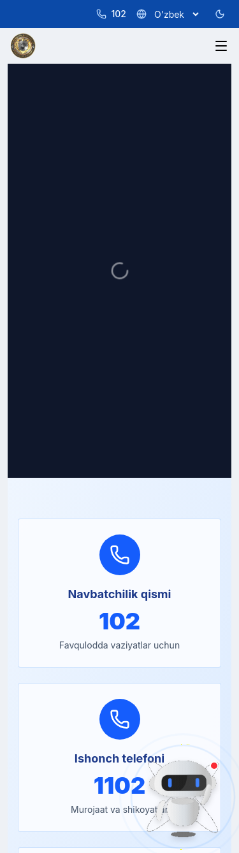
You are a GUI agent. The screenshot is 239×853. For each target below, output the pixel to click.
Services (28, 318)
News (22, 338)
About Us (29, 297)
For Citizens (35, 379)
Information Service (51, 399)
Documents (34, 359)
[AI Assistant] (183, 797)
